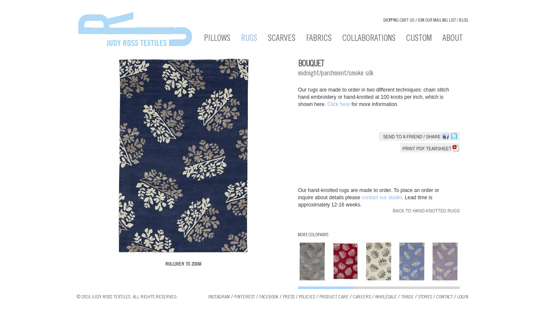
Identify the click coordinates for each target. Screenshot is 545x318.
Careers (362, 297)
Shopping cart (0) (399, 20)
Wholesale (386, 297)
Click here (339, 104)
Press (289, 297)
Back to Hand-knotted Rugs (426, 211)
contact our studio (381, 198)
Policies (307, 297)
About (452, 39)
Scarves (281, 39)
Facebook (268, 297)
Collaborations (369, 39)
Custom (419, 39)
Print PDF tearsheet (430, 148)
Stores (425, 297)
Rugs (249, 39)
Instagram (219, 297)
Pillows (217, 39)
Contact (444, 297)
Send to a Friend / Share (412, 137)
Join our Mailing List (437, 20)
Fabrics (319, 39)
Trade (407, 297)
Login (462, 297)
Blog (463, 20)
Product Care (334, 297)
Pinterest (244, 297)
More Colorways (313, 235)
